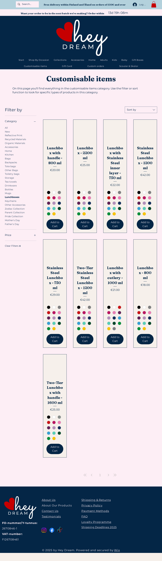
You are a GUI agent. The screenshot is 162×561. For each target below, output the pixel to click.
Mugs (8, 193)
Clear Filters (13, 245)
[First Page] (85, 475)
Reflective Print (13, 135)
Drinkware (11, 185)
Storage (9, 177)
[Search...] (27, 4)
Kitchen (9, 154)
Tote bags (10, 166)
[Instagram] (44, 530)
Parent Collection (15, 212)
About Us (49, 500)
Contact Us (50, 511)
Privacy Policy (91, 505)
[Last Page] (115, 475)
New (7, 131)
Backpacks (11, 162)
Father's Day (12, 224)
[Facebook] (52, 530)
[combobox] (141, 110)
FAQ (84, 516)
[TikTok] (60, 530)
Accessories (11, 147)
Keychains (10, 200)
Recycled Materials (15, 139)
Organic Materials (15, 143)
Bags (8, 158)
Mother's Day (12, 220)
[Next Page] (108, 475)
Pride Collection (14, 216)
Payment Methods (95, 511)
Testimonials (51, 516)
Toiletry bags (12, 173)
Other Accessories (15, 204)
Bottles (9, 189)
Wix (117, 550)
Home (8, 150)
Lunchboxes (12, 197)
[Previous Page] (92, 475)
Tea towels (11, 181)
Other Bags (11, 170)
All (6, 127)
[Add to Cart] (54, 224)
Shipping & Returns (96, 500)
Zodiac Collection (15, 208)
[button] (153, 4)
